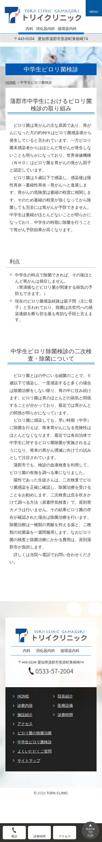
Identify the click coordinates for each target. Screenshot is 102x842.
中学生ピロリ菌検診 (34, 742)
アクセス (25, 724)
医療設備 (65, 705)
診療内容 (25, 705)
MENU (93, 11)
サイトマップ (28, 760)
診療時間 (65, 715)
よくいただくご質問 (34, 751)
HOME (23, 696)
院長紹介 (65, 696)
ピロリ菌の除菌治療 (34, 733)
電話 (14, 836)
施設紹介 (25, 715)
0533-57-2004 (54, 671)
